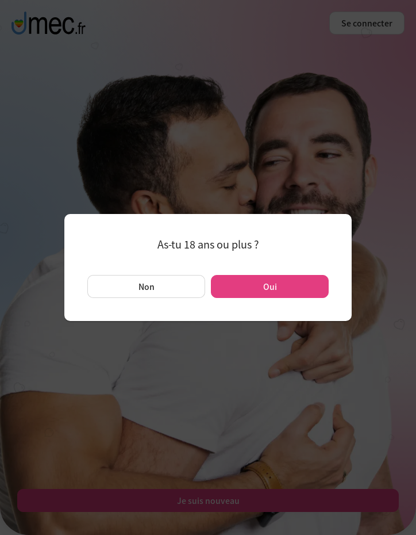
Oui (270, 286)
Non (146, 286)
